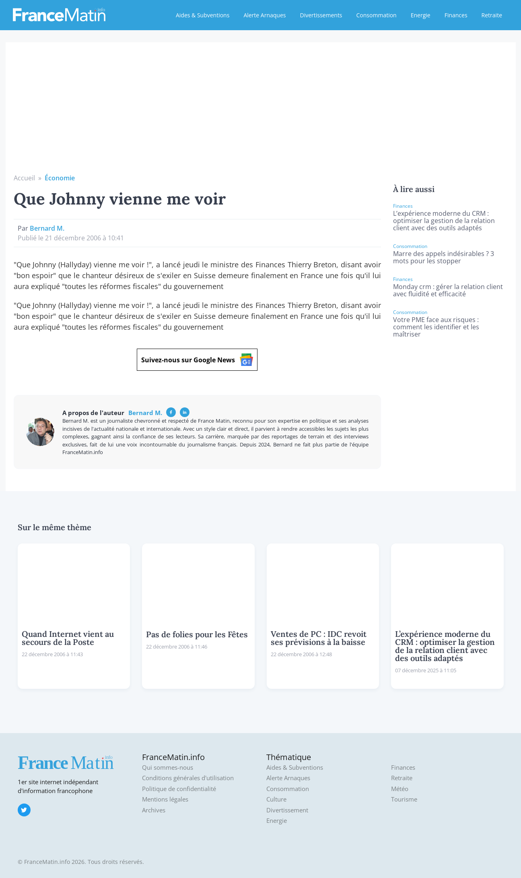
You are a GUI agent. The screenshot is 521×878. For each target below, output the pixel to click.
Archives (153, 810)
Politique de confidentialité (179, 789)
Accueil (24, 178)
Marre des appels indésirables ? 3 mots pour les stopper (443, 257)
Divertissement (287, 810)
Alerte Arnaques (264, 15)
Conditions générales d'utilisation (188, 778)
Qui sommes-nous (167, 767)
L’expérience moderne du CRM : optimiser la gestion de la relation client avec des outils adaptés (444, 220)
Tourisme (404, 799)
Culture (276, 799)
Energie (420, 15)
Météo (399, 789)
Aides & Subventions (202, 15)
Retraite (492, 15)
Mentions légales (165, 799)
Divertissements (321, 15)
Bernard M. (47, 228)
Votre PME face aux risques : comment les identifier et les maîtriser (436, 327)
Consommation (376, 15)
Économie (60, 178)
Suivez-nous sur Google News (197, 359)
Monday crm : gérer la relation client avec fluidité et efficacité (448, 290)
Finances (456, 15)
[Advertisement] (260, 112)
